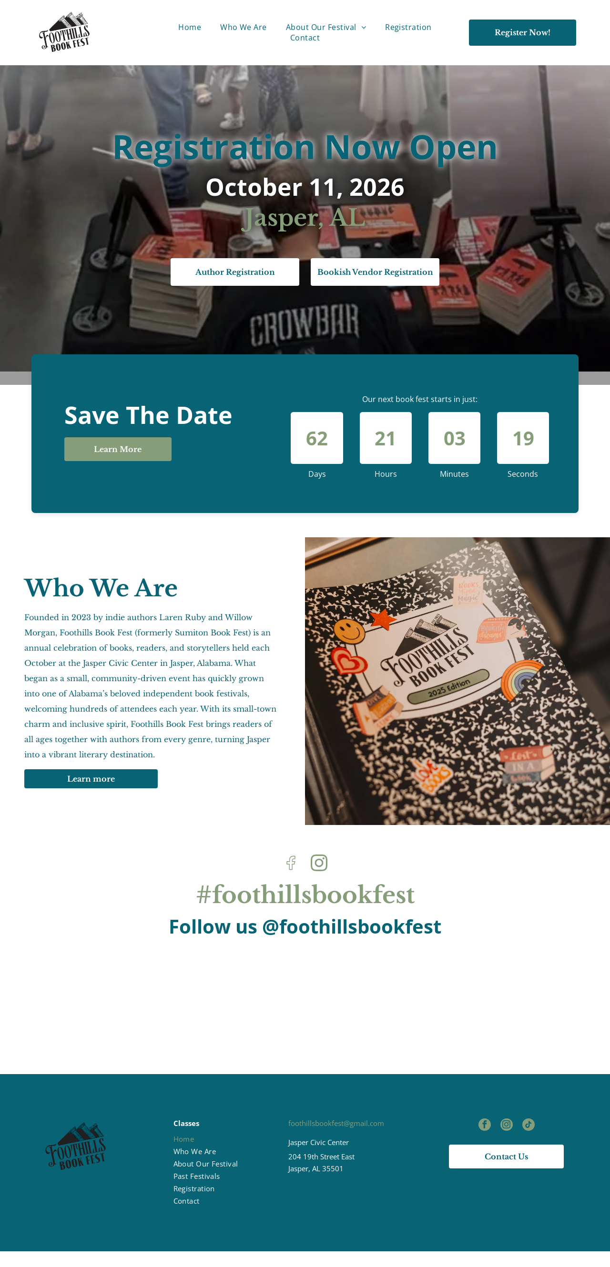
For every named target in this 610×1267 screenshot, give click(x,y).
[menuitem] (190, 27)
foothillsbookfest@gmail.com (336, 1139)
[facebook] (484, 1142)
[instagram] (506, 1142)
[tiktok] (528, 1142)
